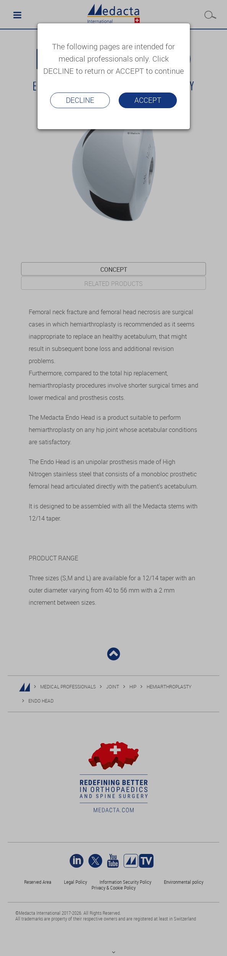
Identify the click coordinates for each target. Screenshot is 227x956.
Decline (80, 100)
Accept (147, 100)
